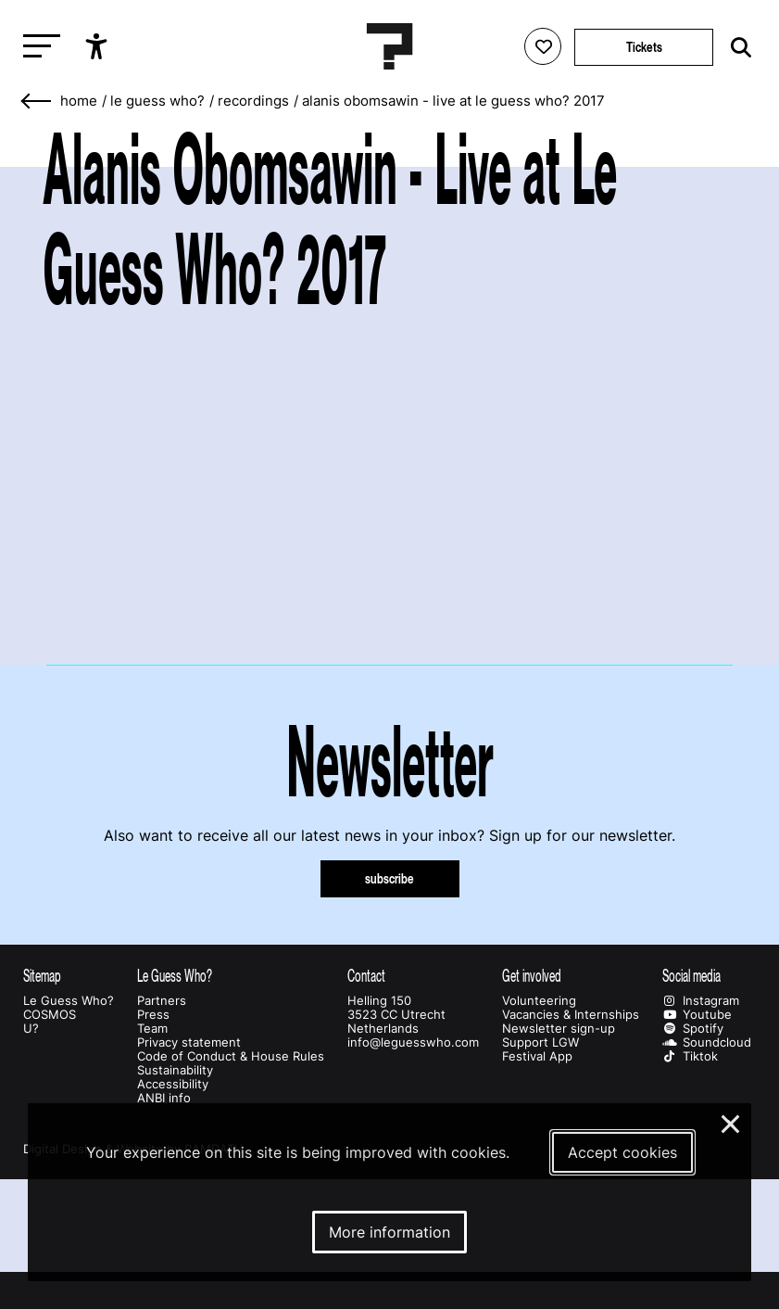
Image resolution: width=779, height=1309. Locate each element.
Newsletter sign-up (558, 1029)
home (78, 101)
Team (152, 1029)
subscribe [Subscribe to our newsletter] (389, 878)
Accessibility (172, 1084)
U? (31, 1029)
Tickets (644, 47)
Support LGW (540, 1042)
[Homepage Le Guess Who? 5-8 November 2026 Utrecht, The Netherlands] (390, 46)
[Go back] (37, 101)
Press (153, 1015)
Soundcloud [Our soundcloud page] (706, 1042)
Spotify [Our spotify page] (692, 1029)
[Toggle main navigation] (37, 46)
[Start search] (736, 48)
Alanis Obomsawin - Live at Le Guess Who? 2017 (453, 101)
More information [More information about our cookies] (389, 1232)
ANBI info (164, 1098)
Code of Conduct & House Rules (230, 1056)
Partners (161, 1001)
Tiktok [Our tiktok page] (690, 1056)
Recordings (253, 101)
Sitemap (42, 975)
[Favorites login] (542, 46)
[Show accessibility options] (98, 46)
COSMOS (49, 1015)
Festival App (537, 1056)
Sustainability (175, 1070)
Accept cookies (622, 1152)
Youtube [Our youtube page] (697, 1015)
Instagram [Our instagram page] (700, 1001)
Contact (366, 975)
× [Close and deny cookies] (731, 1121)
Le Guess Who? (157, 101)
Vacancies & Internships (570, 1015)
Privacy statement (189, 1042)
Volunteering (539, 1001)
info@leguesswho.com (413, 1042)
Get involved (531, 975)
